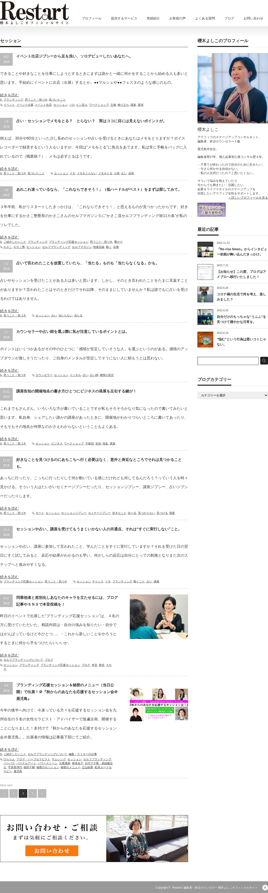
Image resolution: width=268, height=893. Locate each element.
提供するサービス (124, 18)
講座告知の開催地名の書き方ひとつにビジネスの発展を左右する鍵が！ (76, 391)
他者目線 (98, 247)
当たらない (65, 315)
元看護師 (64, 763)
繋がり (118, 241)
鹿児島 (18, 771)
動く (109, 247)
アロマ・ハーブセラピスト (33, 759)
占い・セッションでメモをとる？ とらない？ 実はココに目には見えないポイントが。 (91, 121)
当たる (78, 315)
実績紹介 (153, 18)
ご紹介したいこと (15, 241)
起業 (116, 247)
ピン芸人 (81, 104)
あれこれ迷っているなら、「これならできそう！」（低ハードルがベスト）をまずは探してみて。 (99, 189)
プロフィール (92, 18)
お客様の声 (177, 18)
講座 (133, 104)
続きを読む (9, 95)
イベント (9, 104)
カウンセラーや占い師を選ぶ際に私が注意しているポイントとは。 (72, 332)
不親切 (89, 443)
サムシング (59, 759)
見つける (162, 513)
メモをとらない (87, 173)
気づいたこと (57, 99)
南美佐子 (77, 763)
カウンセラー (43, 375)
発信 (101, 665)
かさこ (8, 247)
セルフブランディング (56, 247)
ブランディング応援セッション (68, 241)
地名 (105, 443)
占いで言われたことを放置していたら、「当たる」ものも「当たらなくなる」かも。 (87, 263)
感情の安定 (107, 375)
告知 (98, 443)
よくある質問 (205, 18)
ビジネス (57, 443)
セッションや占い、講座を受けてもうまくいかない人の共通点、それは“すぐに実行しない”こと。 (99, 529)
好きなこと (119, 513)
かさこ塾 (19, 247)
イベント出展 (24, 104)
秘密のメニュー (70, 767)
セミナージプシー (99, 513)
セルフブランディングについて (23, 659)
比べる (132, 513)
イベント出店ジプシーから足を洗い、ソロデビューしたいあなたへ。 (74, 56)
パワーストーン (47, 763)
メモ (72, 173)
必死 (131, 173)
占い (124, 173)
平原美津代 (15, 767)
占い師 (94, 375)
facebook (265, 887)
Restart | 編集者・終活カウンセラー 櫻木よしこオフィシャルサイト (215, 887)
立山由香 (87, 767)
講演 (140, 104)
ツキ (108, 581)
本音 (94, 665)
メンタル (75, 375)
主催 (113, 104)
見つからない (146, 513)
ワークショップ (99, 104)
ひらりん (9, 759)
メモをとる (105, 173)
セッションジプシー (74, 513)
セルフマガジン (82, 247)
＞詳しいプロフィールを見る (248, 197)
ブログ (229, 18)
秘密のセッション (47, 767)
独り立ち (123, 104)
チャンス (97, 581)
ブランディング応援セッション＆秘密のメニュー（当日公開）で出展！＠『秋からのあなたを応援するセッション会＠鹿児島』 (67, 692)
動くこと (139, 581)
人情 (116, 173)
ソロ (72, 104)
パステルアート (26, 763)
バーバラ (9, 763)
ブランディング (13, 99)
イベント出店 (43, 104)
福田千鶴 (29, 767)
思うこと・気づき (36, 99)
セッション (60, 104)
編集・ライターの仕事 (83, 754)
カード (39, 513)
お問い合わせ (253, 18)
